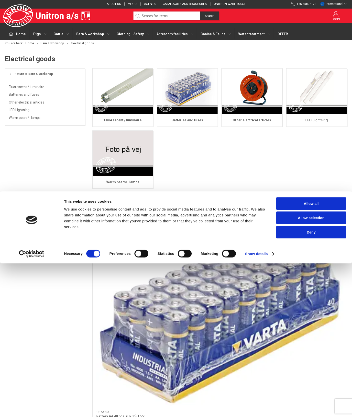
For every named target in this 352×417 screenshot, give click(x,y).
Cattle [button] (61, 34)
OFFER (282, 34)
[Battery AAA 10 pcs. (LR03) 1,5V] (187, 242)
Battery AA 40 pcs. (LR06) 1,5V (120, 270)
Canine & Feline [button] (215, 34)
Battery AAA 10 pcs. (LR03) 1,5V (186, 270)
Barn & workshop (52, 43)
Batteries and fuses (24, 94)
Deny (311, 386)
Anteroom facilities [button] (175, 34)
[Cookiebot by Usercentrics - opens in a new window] (31, 407)
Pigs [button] (40, 34)
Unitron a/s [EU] (48, 16)
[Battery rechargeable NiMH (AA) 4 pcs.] (316, 242)
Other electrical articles (26, 102)
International (333, 4)
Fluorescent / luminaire (26, 87)
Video (132, 4)
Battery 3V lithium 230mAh (247, 270)
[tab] (213, 296)
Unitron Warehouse (230, 4)
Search (209, 16)
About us (114, 4)
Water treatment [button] (254, 34)
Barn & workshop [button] (93, 34)
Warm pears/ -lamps (25, 118)
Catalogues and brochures (185, 4)
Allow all (311, 357)
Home (29, 43)
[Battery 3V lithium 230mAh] (252, 242)
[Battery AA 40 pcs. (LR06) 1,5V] (122, 242)
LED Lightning (19, 110)
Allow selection (311, 372)
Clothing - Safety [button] (133, 34)
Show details (256, 407)
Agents (149, 4)
